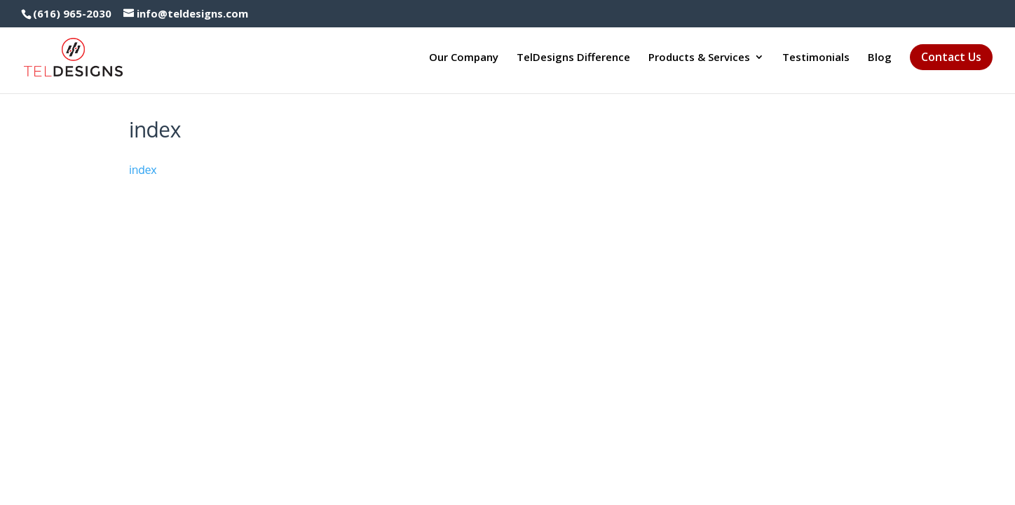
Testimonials (816, 58)
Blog (880, 58)
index (143, 170)
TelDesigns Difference (573, 58)
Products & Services (699, 58)
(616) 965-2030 (72, 13)
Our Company (463, 58)
